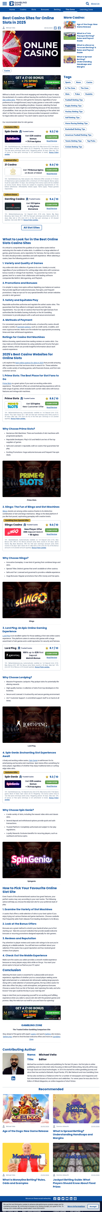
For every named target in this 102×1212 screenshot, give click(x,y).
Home (12, 9)
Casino (23, 9)
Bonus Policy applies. (31, 220)
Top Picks (91, 141)
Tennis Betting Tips (73, 141)
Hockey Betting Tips (74, 111)
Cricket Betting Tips (73, 147)
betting (48, 1034)
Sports (68, 82)
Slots (33, 9)
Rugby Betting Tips (73, 106)
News (78, 82)
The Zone (70, 9)
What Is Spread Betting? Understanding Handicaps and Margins (84, 61)
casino (33, 1034)
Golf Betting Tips (72, 117)
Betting (57, 9)
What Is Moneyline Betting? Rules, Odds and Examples (24, 1181)
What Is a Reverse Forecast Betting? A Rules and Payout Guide (86, 49)
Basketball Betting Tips (75, 129)
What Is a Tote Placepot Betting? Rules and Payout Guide (85, 37)
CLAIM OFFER (52, 137)
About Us (95, 3)
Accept (93, 1206)
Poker (77, 94)
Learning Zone (86, 9)
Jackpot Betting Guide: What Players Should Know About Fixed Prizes (74, 1183)
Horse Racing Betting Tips (76, 123)
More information (76, 1206)
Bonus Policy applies (39, 548)
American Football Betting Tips (78, 135)
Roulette (88, 94)
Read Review (52, 141)
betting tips (7, 1037)
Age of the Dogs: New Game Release (87, 25)
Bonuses (45, 9)
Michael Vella (10, 28)
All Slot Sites (32, 227)
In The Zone (70, 88)
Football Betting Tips (74, 100)
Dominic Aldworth (63, 1126)
